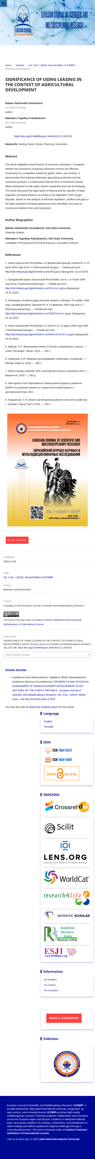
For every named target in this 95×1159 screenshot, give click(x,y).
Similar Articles (16, 670)
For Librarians (51, 990)
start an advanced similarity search (39, 707)
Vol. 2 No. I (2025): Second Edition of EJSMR (51, 65)
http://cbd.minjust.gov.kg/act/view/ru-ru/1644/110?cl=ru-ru (36, 334)
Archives (20, 65)
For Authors (50, 985)
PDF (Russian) (18, 540)
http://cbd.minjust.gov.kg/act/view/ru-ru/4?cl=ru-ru (32, 288)
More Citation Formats (18, 654)
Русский (48, 726)
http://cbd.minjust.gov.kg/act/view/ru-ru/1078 (29, 271)
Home (8, 65)
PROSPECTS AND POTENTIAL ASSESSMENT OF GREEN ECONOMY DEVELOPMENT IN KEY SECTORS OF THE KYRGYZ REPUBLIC (50, 686)
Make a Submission (64, 1018)
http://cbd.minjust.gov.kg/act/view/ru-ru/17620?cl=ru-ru (34, 313)
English (48, 721)
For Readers (50, 979)
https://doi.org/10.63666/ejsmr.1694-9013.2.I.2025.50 (43, 136)
